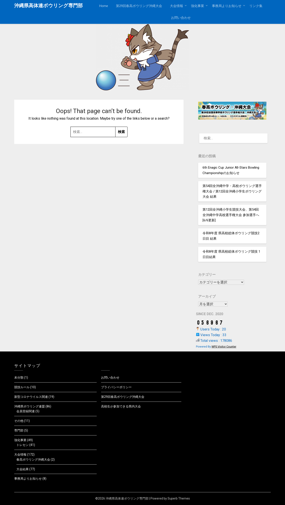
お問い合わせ (181, 18)
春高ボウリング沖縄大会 (33, 459)
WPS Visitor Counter (224, 346)
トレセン (22, 445)
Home (103, 6)
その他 (18, 421)
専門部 (18, 430)
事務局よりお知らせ (226, 6)
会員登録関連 (25, 411)
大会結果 (22, 469)
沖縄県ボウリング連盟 (29, 406)
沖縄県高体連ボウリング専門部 (48, 5)
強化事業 (197, 6)
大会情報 (176, 6)
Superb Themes (179, 498)
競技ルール (22, 387)
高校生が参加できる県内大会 (121, 406)
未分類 (18, 377)
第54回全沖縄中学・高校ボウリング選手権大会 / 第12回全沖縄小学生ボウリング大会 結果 (232, 191)
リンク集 (255, 6)
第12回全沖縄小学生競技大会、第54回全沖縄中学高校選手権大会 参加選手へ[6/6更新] (231, 215)
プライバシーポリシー (116, 387)
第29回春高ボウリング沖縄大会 (139, 6)
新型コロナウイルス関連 (31, 396)
